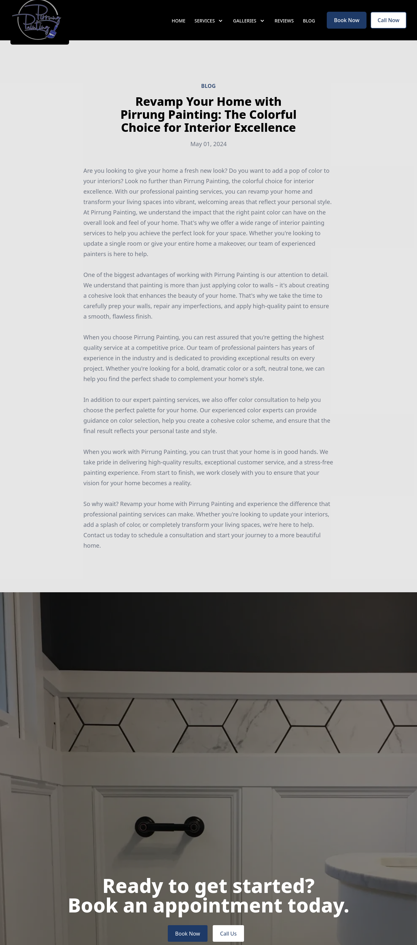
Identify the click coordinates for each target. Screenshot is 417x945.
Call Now (388, 28)
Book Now (346, 28)
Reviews (284, 29)
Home (178, 29)
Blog (309, 29)
